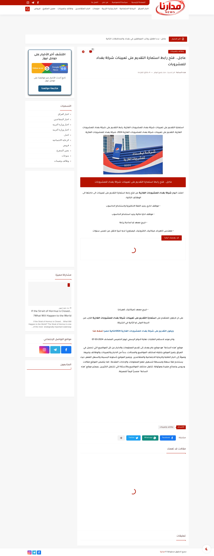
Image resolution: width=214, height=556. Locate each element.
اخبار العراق (143, 10)
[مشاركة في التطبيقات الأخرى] (121, 438)
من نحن (105, 3)
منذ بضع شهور (64, 308)
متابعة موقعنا (49, 88)
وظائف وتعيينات (65, 10)
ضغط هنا (98, 331)
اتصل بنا (94, 3)
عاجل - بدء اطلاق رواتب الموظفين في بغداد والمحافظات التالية (136, 39)
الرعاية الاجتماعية (128, 10)
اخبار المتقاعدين (82, 10)
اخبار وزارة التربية (109, 10)
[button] (168, 438)
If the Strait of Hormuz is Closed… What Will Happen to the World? (51, 313)
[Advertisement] (107, 24)
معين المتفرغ (49, 10)
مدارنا (162, 552)
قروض (37, 10)
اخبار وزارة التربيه (61, 129)
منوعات (96, 10)
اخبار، (66, 135)
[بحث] (27, 10)
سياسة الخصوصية (120, 3)
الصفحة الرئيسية (138, 3)
